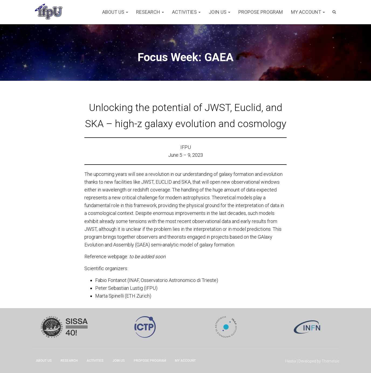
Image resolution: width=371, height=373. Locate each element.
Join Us (219, 12)
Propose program (260, 12)
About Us (115, 12)
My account (308, 12)
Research (150, 12)
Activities (186, 12)
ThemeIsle (330, 361)
